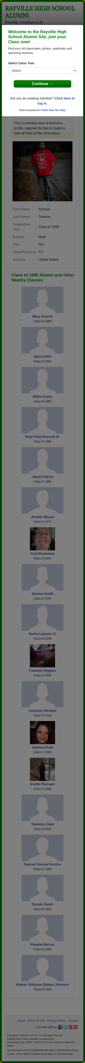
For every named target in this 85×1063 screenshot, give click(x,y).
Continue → (42, 84)
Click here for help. (53, 110)
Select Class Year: (21, 63)
